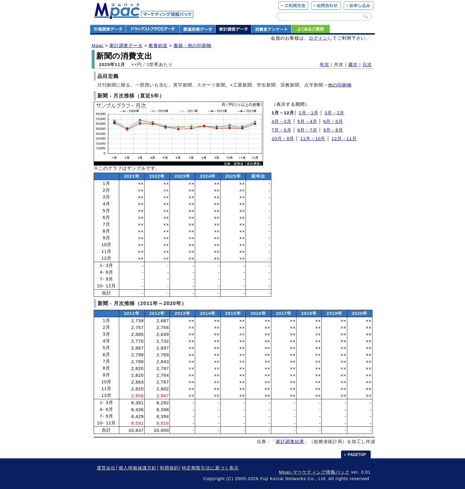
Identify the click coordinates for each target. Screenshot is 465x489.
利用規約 (169, 468)
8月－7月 (307, 130)
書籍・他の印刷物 (192, 45)
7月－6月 (282, 130)
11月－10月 (312, 138)
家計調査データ (126, 45)
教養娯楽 (158, 45)
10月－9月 (283, 138)
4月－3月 (282, 121)
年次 (324, 64)
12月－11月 (344, 138)
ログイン (318, 38)
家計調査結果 (290, 441)
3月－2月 (334, 112)
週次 (353, 64)
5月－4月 (307, 121)
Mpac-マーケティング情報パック (314, 472)
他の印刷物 (340, 85)
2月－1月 (309, 112)
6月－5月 (333, 121)
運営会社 (106, 468)
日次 (367, 64)
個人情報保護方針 (138, 468)
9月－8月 (333, 130)
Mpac (97, 45)
